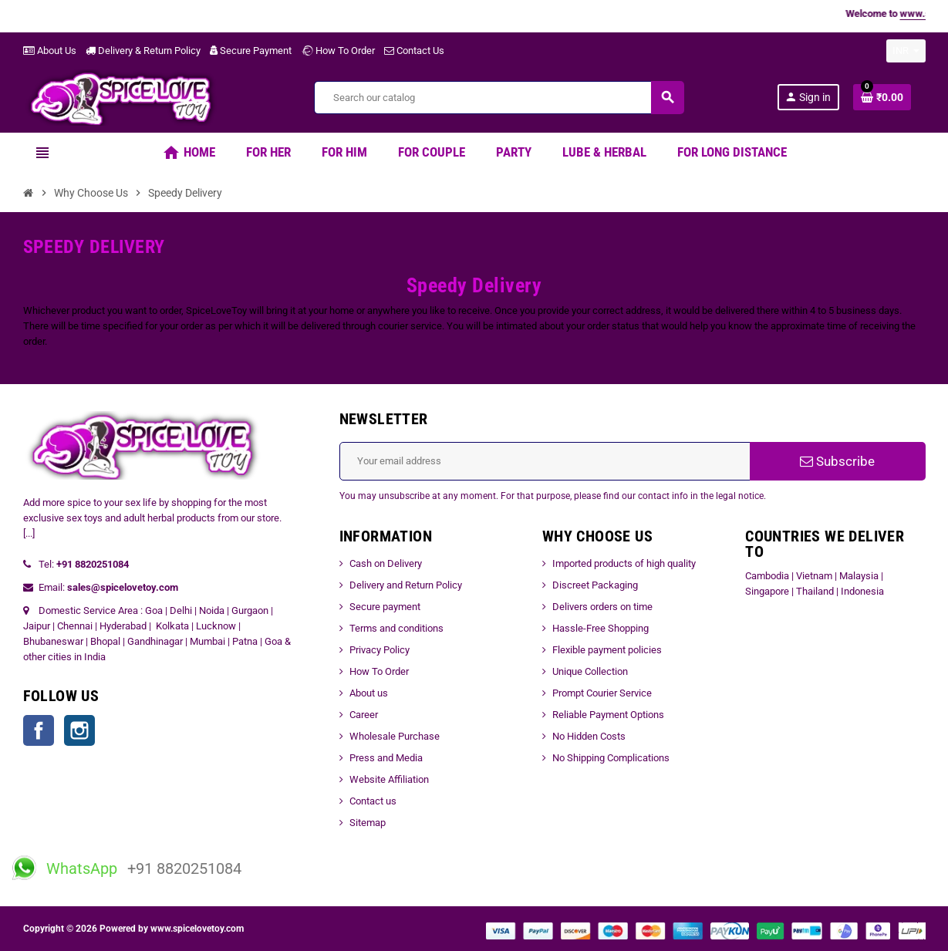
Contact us (372, 801)
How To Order (338, 50)
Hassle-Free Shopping (600, 628)
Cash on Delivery (385, 563)
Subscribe (837, 461)
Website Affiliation (389, 779)
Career (363, 714)
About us (368, 693)
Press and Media (386, 758)
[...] (29, 533)
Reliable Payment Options (608, 714)
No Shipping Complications (611, 758)
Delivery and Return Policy (405, 585)
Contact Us (414, 50)
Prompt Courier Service (602, 693)
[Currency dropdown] (906, 50)
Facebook (38, 730)
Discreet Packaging (595, 585)
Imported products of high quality (624, 563)
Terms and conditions (396, 628)
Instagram (79, 730)
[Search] (498, 97)
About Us (49, 50)
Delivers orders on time (602, 606)
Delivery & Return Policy (143, 50)
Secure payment (384, 606)
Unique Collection (590, 671)
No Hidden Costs (589, 736)
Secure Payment (251, 50)
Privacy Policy (379, 650)
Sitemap (367, 822)
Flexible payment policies (607, 650)
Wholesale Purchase (394, 736)
